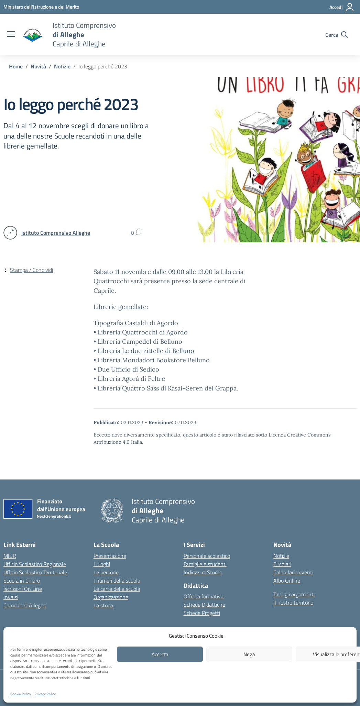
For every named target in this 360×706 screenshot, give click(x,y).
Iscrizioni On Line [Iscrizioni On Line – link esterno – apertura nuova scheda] (22, 589)
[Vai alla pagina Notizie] (62, 66)
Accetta (160, 654)
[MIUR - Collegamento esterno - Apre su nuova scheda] (41, 6)
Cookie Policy (20, 694)
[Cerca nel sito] (336, 34)
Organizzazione (111, 597)
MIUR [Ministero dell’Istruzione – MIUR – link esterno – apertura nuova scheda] (9, 556)
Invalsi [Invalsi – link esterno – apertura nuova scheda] (10, 597)
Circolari (282, 564)
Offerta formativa (203, 596)
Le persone (106, 572)
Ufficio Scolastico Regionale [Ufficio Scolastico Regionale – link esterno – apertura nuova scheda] (34, 564)
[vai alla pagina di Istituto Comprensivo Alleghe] (55, 233)
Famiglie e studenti (205, 564)
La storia (103, 605)
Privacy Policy (45, 694)
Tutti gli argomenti (294, 594)
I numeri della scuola (117, 580)
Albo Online (286, 580)
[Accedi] (342, 7)
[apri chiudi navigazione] (11, 35)
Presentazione (110, 556)
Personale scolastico (207, 556)
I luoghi (102, 564)
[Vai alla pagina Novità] (38, 66)
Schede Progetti (202, 613)
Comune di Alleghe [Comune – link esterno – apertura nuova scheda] (24, 605)
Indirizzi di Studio (202, 572)
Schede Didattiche (204, 604)
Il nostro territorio (293, 602)
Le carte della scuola (117, 589)
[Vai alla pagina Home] (16, 66)
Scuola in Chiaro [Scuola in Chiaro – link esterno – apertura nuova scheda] (21, 580)
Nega (249, 654)
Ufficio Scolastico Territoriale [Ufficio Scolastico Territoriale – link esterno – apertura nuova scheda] (35, 572)
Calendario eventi (293, 572)
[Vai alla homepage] (33, 34)
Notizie (281, 556)
